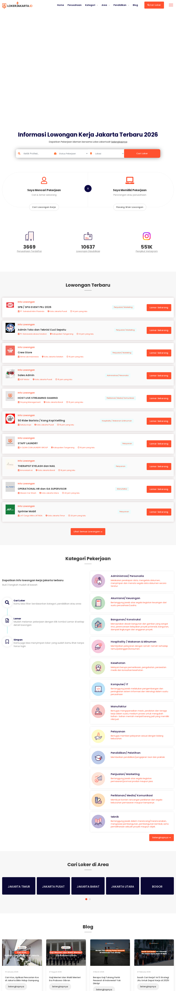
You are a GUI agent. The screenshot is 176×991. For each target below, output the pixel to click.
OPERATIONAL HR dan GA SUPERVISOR (42, 494)
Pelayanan (127, 448)
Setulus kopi (24, 428)
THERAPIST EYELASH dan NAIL (36, 471)
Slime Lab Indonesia (28, 358)
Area (104, 5)
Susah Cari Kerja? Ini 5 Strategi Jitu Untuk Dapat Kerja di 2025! (153, 986)
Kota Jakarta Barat (53, 405)
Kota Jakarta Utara (49, 499)
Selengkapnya (161, 844)
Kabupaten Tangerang (62, 335)
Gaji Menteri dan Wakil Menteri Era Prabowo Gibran (65, 986)
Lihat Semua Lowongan (88, 538)
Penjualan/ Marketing (123, 308)
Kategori (90, 5)
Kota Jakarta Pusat (57, 312)
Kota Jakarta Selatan (53, 358)
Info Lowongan (26, 302)
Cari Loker (154, 5)
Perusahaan (74, 5)
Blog (135, 5)
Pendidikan (119, 5)
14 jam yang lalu (79, 312)
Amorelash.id (25, 475)
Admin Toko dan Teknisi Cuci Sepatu (42, 331)
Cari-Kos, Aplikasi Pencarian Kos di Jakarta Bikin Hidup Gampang (22, 986)
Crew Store (25, 354)
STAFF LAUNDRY (28, 448)
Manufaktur (122, 494)
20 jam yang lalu (71, 499)
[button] (86, 906)
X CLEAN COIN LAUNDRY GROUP (33, 452)
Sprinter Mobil (27, 518)
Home (60, 5)
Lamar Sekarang (158, 308)
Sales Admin (26, 378)
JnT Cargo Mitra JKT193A (30, 522)
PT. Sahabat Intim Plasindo (31, 312)
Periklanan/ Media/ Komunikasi (120, 401)
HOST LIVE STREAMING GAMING (38, 401)
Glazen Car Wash (27, 499)
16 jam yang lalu (86, 452)
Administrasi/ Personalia (117, 378)
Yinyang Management (29, 405)
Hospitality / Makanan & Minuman (117, 425)
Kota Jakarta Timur (55, 522)
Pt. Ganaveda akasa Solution (32, 335)
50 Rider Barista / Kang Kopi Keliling (41, 424)
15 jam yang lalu (75, 358)
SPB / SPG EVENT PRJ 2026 (35, 308)
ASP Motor (24, 382)
